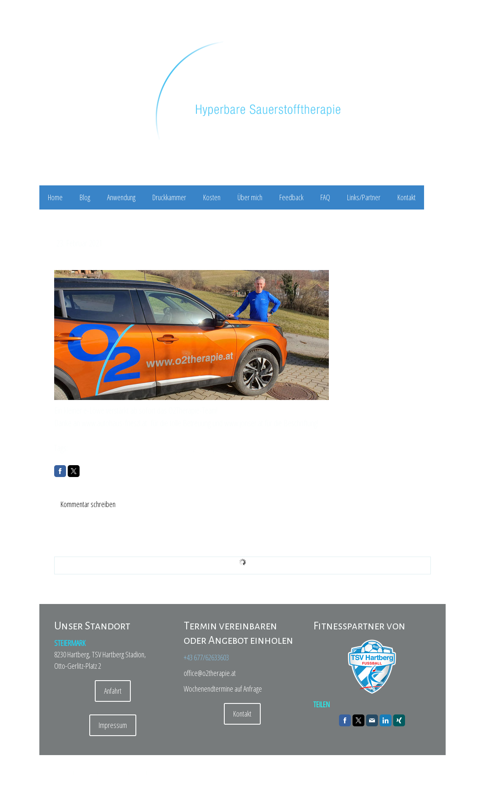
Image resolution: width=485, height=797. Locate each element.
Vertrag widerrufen (169, 772)
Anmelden (424, 780)
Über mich (249, 197)
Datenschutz (85, 772)
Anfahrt (112, 691)
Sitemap (138, 772)
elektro (141, 448)
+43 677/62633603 (206, 657)
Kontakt (406, 197)
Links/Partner (363, 197)
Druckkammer (169, 197)
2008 (186, 448)
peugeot (165, 448)
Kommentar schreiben (88, 504)
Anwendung (121, 197)
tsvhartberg (84, 448)
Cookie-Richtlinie (113, 772)
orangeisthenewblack (244, 448)
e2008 (204, 448)
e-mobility (115, 448)
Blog (85, 197)
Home (55, 197)
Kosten (211, 197)
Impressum (113, 725)
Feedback (291, 197)
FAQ (325, 197)
